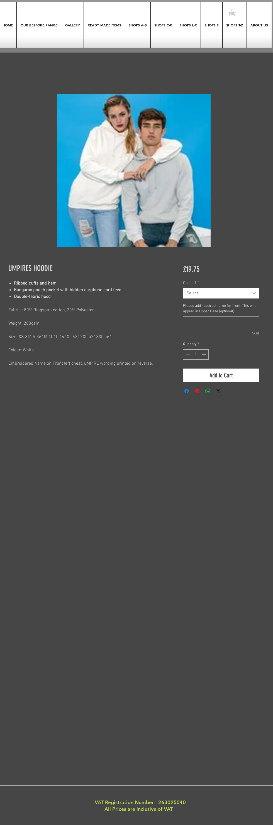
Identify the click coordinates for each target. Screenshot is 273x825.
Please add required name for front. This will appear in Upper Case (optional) (219, 308)
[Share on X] (218, 391)
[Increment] (204, 354)
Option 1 (191, 283)
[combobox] (221, 293)
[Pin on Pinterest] (197, 391)
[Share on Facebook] (186, 391)
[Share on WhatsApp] (207, 391)
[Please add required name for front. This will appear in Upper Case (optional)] (221, 323)
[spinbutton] (196, 354)
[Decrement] (187, 354)
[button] (236, 12)
